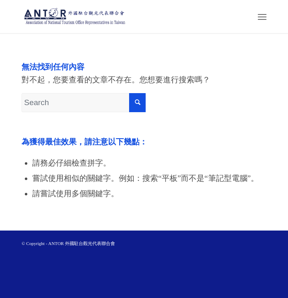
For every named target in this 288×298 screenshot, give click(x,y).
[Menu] (262, 16)
